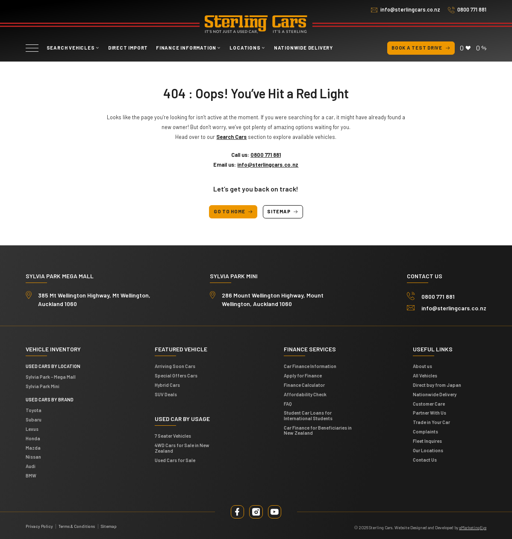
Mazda (33, 448)
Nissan (33, 456)
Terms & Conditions (77, 526)
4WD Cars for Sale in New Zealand (182, 447)
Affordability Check (305, 394)
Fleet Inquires (427, 441)
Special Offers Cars (176, 375)
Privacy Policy (39, 526)
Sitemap (282, 212)
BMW (31, 475)
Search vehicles (71, 47)
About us (422, 366)
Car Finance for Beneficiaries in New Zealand (318, 430)
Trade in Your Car (431, 422)
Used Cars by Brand (50, 399)
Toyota (33, 410)
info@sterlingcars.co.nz (410, 9)
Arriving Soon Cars (175, 366)
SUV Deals (166, 394)
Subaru (33, 419)
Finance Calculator (304, 385)
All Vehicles (425, 375)
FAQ (288, 403)
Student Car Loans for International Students (308, 415)
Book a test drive (420, 48)
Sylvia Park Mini (42, 386)
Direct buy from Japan (437, 385)
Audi (30, 466)
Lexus (32, 429)
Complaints (425, 431)
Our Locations (428, 450)
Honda (33, 438)
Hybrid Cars (167, 385)
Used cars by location (53, 366)
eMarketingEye (472, 527)
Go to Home (233, 212)
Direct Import (128, 47)
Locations (245, 47)
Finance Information (186, 47)
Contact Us (425, 459)
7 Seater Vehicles (173, 436)
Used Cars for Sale (175, 460)
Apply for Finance (303, 375)
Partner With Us (429, 412)
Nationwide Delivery (303, 47)
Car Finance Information (310, 366)
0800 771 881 (471, 9)
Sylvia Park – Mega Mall (51, 377)
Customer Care (429, 403)
